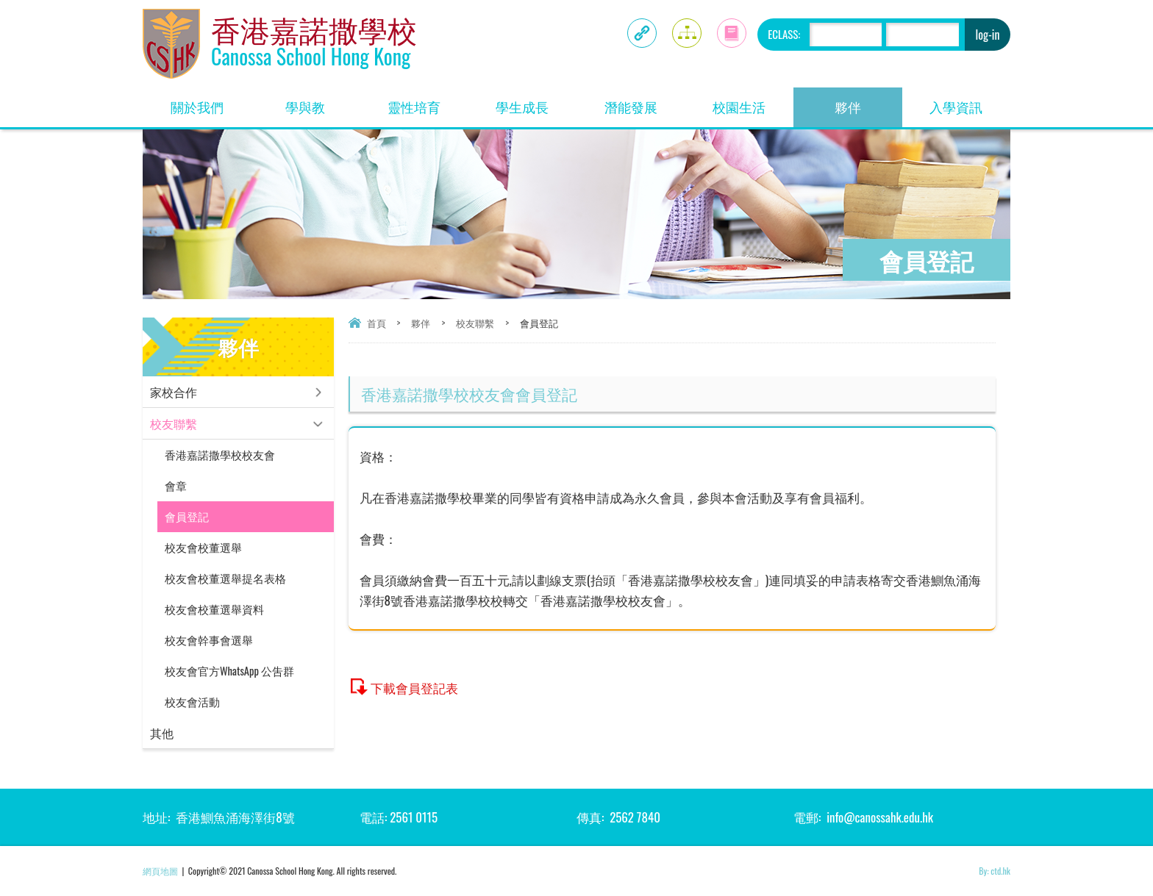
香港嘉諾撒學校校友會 (220, 454)
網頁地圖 (160, 870)
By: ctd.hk (994, 870)
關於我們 (211, 101)
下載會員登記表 (414, 687)
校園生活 (753, 101)
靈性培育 (428, 101)
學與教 (322, 101)
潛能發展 (644, 101)
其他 (162, 733)
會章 (176, 485)
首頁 (376, 322)
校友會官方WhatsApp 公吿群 (229, 670)
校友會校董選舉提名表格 (225, 578)
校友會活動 (192, 701)
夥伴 (868, 101)
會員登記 (187, 516)
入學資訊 (969, 101)
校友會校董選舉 (203, 547)
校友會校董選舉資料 (214, 609)
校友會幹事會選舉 (209, 640)
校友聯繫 (475, 322)
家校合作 (173, 392)
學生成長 (536, 101)
